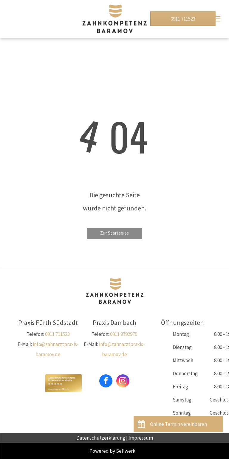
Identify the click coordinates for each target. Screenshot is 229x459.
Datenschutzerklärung (100, 438)
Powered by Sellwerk (112, 451)
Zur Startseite (114, 233)
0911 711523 (57, 334)
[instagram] (122, 381)
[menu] (216, 19)
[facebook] (105, 381)
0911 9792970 (123, 334)
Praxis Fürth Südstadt (48, 322)
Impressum (141, 438)
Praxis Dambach (114, 322)
